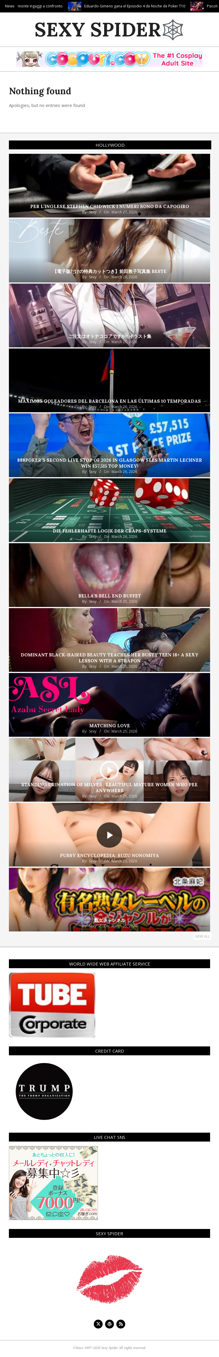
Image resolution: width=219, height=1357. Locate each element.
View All (202, 936)
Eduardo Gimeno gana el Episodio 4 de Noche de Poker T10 (162, 6)
